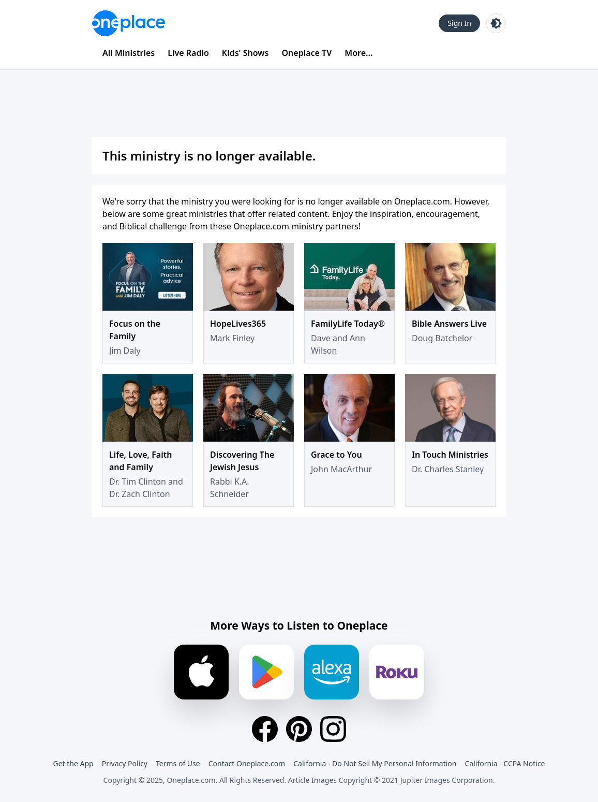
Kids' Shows (245, 53)
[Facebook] (265, 729)
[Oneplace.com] (128, 23)
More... (358, 53)
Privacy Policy (124, 763)
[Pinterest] (299, 729)
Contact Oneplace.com (247, 763)
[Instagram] (333, 729)
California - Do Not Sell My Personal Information (374, 763)
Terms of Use (178, 763)
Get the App (73, 763)
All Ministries (128, 53)
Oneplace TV (307, 53)
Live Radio (188, 53)
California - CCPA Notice (505, 763)
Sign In (459, 23)
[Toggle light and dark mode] (496, 23)
